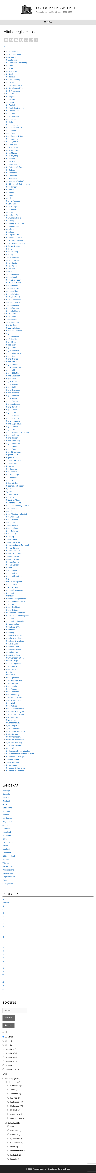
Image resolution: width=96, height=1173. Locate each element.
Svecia (9, 672)
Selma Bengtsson (13, 280)
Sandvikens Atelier (14, 238)
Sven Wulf (10, 703)
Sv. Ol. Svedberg (13, 655)
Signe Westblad (12, 396)
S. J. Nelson (11, 130)
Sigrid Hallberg (12, 415)
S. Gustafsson (12, 119)
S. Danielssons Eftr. (14, 88)
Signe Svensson (13, 390)
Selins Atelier (11, 266)
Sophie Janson (12, 556)
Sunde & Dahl (12, 644)
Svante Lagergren (13, 663)
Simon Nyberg (12, 463)
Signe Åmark (11, 398)
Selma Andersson (13, 274)
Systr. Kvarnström (13, 728)
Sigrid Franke (11, 410)
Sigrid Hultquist (12, 418)
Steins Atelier (11, 584)
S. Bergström (11, 71)
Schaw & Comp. (13, 246)
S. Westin (10, 192)
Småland (6, 849)
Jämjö (14, 1089)
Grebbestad (16, 1142)
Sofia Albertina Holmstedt (16, 514)
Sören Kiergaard (13, 762)
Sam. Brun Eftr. (12, 215)
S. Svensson (11, 176)
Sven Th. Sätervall (14, 697)
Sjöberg (9, 480)
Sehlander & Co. (13, 260)
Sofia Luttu (10, 522)
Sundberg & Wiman (14, 638)
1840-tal (10, 1045)
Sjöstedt (9, 491)
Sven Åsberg (11, 706)
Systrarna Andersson (15, 740)
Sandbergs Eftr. (12, 226)
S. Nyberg (10, 161)
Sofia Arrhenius (12, 517)
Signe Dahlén (12, 362)
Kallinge (15, 1098)
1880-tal (11, 1061)
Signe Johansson (13, 367)
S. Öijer (9, 198)
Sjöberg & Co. (12, 483)
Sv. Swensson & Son (15, 658)
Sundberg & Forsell (14, 635)
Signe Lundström (13, 376)
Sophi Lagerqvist (13, 542)
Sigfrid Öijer (11, 342)
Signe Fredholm (13, 364)
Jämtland (6, 825)
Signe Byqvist (12, 359)
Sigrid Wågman (12, 449)
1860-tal (11, 1053)
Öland (5, 880)
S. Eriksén (10, 99)
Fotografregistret (56, 8)
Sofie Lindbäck (12, 528)
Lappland (6, 828)
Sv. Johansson (12, 652)
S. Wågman (11, 195)
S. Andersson (11, 60)
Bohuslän (6, 794)
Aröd (13, 1126)
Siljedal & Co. (12, 458)
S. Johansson (12, 139)
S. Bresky (10, 74)
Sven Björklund (12, 678)
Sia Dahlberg (11, 325)
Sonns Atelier (11, 539)
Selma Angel (11, 277)
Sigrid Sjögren (12, 438)
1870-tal (11, 1057)
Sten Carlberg (12, 587)
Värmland (6, 863)
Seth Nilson (11, 317)
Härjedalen (7, 821)
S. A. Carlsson (12, 51)
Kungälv (15, 1159)
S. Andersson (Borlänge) (16, 63)
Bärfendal (15, 1134)
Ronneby (16, 1114)
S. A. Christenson (13, 54)
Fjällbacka (16, 1138)
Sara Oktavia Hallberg (15, 243)
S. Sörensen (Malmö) (15, 181)
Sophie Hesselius (13, 553)
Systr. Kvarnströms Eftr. (16, 731)
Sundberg (10, 632)
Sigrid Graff (11, 412)
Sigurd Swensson (13, 452)
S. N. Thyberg (12, 156)
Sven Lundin (11, 686)
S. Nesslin (10, 159)
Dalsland (6, 801)
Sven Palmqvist (12, 692)
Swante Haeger (12, 720)
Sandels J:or (11, 229)
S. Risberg (10, 170)
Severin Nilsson (12, 322)
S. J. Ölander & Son (14, 136)
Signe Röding (12, 381)
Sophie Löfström (13, 559)
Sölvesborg (17, 1118)
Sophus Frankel (12, 562)
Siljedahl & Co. (12, 455)
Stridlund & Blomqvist (15, 621)
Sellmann (10, 271)
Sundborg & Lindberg (15, 641)
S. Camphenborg (13, 80)
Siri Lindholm (11, 472)
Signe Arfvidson (12, 350)
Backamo (15, 1130)
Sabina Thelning (13, 201)
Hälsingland (7, 818)
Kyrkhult (15, 1110)
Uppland (6, 859)
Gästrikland (7, 808)
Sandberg (10, 221)
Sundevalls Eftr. (12, 646)
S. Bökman (10, 77)
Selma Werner (12, 314)
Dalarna (5, 797)
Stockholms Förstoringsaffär (18, 616)
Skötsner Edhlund (13, 503)
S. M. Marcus (11, 153)
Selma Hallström (13, 294)
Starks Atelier (11, 570)
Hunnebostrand (18, 1150)
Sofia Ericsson (12, 520)
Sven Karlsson (12, 683)
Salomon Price (12, 204)
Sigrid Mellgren (12, 435)
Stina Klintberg (12, 610)
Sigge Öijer (11, 345)
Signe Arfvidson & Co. (15, 353)
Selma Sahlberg (13, 311)
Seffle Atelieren (12, 257)
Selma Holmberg (13, 297)
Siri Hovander (12, 469)
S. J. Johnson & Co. (14, 127)
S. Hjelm (9, 122)
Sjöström (10, 497)
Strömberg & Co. (13, 627)
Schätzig (10, 254)
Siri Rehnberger (12, 474)
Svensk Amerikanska (15, 709)
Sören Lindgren (12, 765)
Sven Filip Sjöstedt (14, 680)
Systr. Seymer (12, 734)
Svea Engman (12, 666)
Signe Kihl (10, 370)
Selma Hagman (12, 288)
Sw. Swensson (12, 717)
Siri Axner (10, 466)
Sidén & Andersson (14, 331)
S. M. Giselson (12, 150)
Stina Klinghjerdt (13, 607)
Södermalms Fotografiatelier (18, 751)
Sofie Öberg (11, 534)
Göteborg (6, 811)
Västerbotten (7, 866)
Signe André (11, 347)
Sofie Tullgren (12, 531)
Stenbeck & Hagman (15, 590)
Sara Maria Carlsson (14, 240)
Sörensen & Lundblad (15, 771)
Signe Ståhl (11, 387)
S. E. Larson (11, 94)
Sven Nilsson (11, 689)
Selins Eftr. (10, 269)
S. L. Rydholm (12, 142)
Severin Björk (11, 319)
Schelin (9, 249)
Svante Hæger (12, 661)
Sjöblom (9, 489)
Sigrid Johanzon (13, 421)
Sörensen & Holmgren (15, 768)
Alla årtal (9, 1037)
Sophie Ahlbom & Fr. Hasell (17, 545)
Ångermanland (8, 877)
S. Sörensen (11, 178)
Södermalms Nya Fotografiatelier (20, 754)
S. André (10, 65)
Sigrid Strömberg (13, 441)
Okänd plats (7, 842)
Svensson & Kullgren (15, 711)
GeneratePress (64, 1169)
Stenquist (10, 596)
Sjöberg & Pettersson (15, 486)
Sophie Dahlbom (13, 551)
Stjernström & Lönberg (15, 613)
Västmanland (8, 873)
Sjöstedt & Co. (12, 494)
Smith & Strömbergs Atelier (17, 505)
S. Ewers (10, 102)
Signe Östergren (13, 401)
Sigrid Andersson (13, 404)
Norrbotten (6, 835)
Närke (5, 839)
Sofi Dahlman (12, 508)
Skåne (5, 846)
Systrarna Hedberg (14, 745)
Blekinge (6, 791)
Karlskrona (16, 1106)
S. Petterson (11, 164)
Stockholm (6, 853)
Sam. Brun (10, 212)
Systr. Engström (13, 725)
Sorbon (9, 568)
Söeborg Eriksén (13, 759)
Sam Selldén (11, 209)
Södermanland (8, 856)
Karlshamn (16, 1102)
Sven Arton (10, 675)
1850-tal (10, 1049)
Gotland (5, 804)
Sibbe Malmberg (13, 328)
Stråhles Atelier (12, 624)
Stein (8, 579)
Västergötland (8, 870)
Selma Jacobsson (13, 300)
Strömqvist (10, 630)
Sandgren (10, 232)
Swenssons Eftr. (13, 723)
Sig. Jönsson (11, 333)
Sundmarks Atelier (14, 649)
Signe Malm (11, 379)
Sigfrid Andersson (13, 336)
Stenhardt (10, 593)
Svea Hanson (12, 669)
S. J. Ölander (11, 133)
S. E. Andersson (13, 91)
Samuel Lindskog (13, 218)
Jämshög (15, 1093)
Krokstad (15, 1155)
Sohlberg (10, 537)
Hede (14, 1146)
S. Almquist (11, 57)
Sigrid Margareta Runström (17, 432)
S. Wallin (10, 190)
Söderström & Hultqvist (15, 757)
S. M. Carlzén (12, 147)
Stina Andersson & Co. (15, 601)
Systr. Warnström (13, 737)
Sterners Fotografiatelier (16, 599)
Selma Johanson (13, 302)
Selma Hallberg (12, 291)
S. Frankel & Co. (13, 111)
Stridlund (10, 618)
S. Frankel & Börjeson (15, 108)
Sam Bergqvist (12, 206)
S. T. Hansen (11, 187)
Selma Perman (12, 308)
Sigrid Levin (11, 429)
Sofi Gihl (9, 511)
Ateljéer (5, 902)
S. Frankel (10, 105)
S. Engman (11, 97)
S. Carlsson (11, 82)
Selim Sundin (11, 263)
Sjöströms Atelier (13, 500)
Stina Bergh (11, 604)
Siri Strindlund (12, 477)
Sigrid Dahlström (13, 407)
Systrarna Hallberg (14, 742)
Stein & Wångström (14, 582)
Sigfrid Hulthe (12, 339)
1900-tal (12, 1069)
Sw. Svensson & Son (15, 714)
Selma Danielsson (13, 283)
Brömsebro (16, 1085)
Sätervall (10, 748)
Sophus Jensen (12, 565)
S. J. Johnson (12, 125)
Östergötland (7, 884)
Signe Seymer (12, 384)
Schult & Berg (12, 252)
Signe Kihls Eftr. (13, 373)
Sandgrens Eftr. (12, 235)
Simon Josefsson (13, 460)
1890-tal (11, 1065)
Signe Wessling (12, 393)
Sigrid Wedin (11, 446)
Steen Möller (11, 573)
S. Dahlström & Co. (14, 85)
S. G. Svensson (12, 116)
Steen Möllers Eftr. (14, 576)
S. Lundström (11, 144)
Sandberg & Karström (15, 223)
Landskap (12, 1078)
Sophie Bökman (13, 548)
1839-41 (10, 1041)
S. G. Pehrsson (12, 113)
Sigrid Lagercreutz (14, 424)
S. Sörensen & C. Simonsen (18, 184)
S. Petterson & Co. (14, 167)
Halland (5, 815)
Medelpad (6, 832)
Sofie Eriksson (12, 525)
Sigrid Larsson (12, 426)
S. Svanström (12, 173)
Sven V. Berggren (13, 700)
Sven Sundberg (12, 694)
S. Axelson (10, 68)
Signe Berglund (12, 356)
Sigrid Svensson (13, 443)
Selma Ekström (12, 285)
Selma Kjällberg (12, 305)
